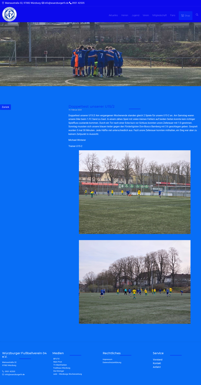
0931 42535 (10, 371)
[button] (197, 15)
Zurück (5, 107)
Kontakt (157, 363)
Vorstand (157, 359)
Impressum (107, 359)
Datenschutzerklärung (112, 362)
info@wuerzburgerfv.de (15, 374)
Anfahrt (157, 367)
